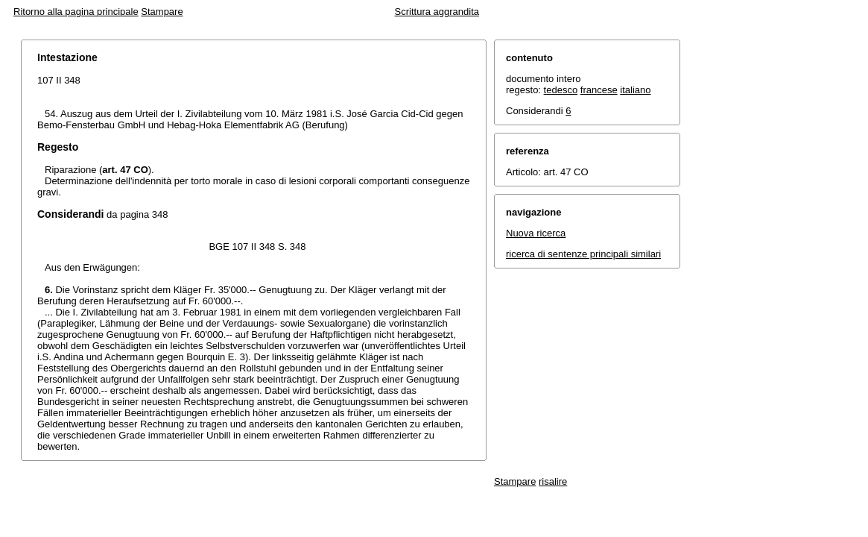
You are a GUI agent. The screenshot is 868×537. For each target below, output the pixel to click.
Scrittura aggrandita (437, 11)
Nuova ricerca (536, 233)
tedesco (561, 89)
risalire (553, 481)
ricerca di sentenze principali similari (583, 254)
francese (599, 89)
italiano (635, 89)
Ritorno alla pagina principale (76, 11)
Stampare (162, 11)
